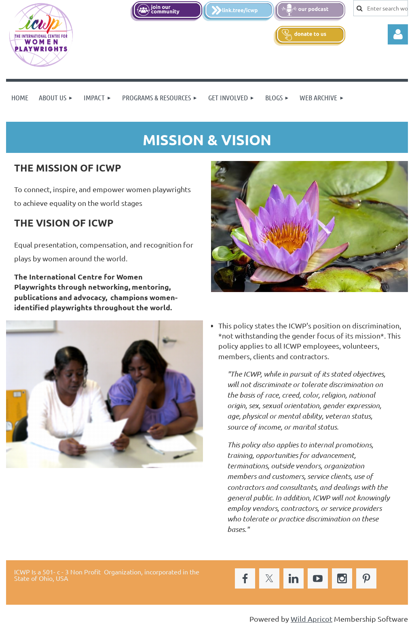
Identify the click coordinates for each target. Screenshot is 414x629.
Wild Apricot (311, 618)
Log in (398, 34)
